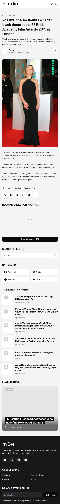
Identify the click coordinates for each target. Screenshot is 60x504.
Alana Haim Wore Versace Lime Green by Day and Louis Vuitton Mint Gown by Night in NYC (35, 368)
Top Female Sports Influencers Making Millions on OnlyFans (34, 297)
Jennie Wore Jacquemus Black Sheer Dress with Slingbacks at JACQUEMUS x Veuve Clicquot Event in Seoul (34, 326)
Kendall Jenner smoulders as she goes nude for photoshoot (34, 353)
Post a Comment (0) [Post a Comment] (30, 239)
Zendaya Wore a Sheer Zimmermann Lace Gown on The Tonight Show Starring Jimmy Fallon (36, 312)
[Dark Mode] (52, 4)
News (33, 479)
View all (37, 205)
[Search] (56, 4)
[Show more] (35, 194)
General (5, 479)
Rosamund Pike (29, 188)
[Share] (55, 51)
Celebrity (18, 188)
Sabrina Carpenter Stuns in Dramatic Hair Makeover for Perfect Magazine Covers (35, 339)
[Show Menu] (3, 4)
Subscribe (50, 495)
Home (4, 15)
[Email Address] (22, 494)
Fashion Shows (37, 475)
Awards (12, 15)
